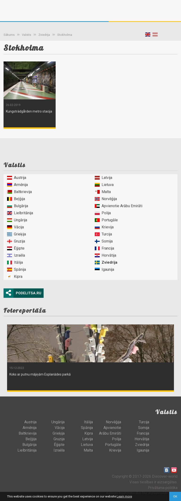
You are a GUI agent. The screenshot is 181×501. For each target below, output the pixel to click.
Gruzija (16, 241)
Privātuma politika (162, 487)
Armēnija (17, 184)
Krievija (104, 227)
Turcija (103, 234)
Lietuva (104, 184)
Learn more (124, 496)
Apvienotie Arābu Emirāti (118, 206)
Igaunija (104, 269)
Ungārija (17, 220)
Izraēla (16, 255)
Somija (104, 241)
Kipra (14, 276)
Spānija (16, 269)
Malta (103, 192)
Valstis (26, 34)
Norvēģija (106, 199)
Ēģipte (16, 248)
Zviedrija (44, 34)
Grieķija (16, 234)
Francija (104, 248)
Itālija (15, 262)
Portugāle (106, 220)
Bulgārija (17, 206)
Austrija (16, 177)
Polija (103, 213)
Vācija (15, 227)
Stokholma (64, 34)
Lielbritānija (20, 213)
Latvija (103, 177)
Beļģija (16, 199)
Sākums (9, 34)
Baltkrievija (19, 192)
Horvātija (105, 255)
